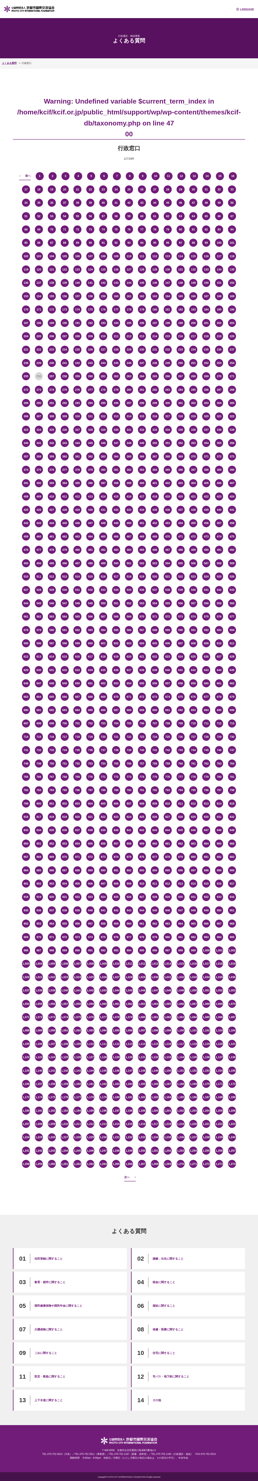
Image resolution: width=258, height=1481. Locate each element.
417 (141, 496)
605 (154, 643)
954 (51, 923)
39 (90, 202)
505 (180, 563)
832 (232, 816)
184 (206, 309)
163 (154, 296)
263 (129, 376)
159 (103, 296)
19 (51, 189)
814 (219, 803)
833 (26, 830)
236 (219, 349)
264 (141, 376)
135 (232, 269)
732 (38, 750)
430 (90, 509)
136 (26, 282)
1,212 (90, 1123)
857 (116, 843)
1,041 (77, 990)
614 (51, 656)
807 (129, 803)
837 (77, 830)
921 (64, 896)
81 (193, 229)
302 (193, 403)
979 (154, 937)
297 (129, 403)
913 (180, 883)
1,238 (206, 1137)
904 (64, 883)
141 (90, 282)
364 (116, 456)
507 (206, 563)
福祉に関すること (164, 1305)
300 (167, 403)
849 (232, 830)
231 (154, 349)
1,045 (128, 990)
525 (219, 576)
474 (219, 536)
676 (193, 696)
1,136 (206, 1057)
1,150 (167, 1070)
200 (193, 323)
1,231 (116, 1137)
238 (26, 363)
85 (26, 242)
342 (51, 443)
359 (51, 456)
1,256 (219, 1150)
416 (129, 496)
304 (219, 403)
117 (219, 256)
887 (64, 870)
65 (206, 216)
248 (154, 363)
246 (129, 363)
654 (129, 683)
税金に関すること (164, 1282)
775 (154, 776)
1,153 (206, 1070)
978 (141, 937)
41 (116, 202)
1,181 (128, 1097)
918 (26, 896)
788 (103, 790)
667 (77, 696)
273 (38, 389)
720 (103, 736)
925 (116, 896)
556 (180, 603)
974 (90, 937)
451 (141, 523)
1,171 (219, 1083)
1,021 (38, 977)
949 (206, 910)
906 (90, 883)
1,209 (51, 1123)
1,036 (232, 977)
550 (103, 603)
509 (232, 563)
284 (180, 389)
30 (193, 189)
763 (219, 763)
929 (167, 896)
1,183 (154, 1097)
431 (103, 509)
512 (51, 576)
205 (38, 336)
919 (38, 896)
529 (51, 589)
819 (64, 816)
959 (116, 923)
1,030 (154, 977)
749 (38, 763)
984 (219, 937)
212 (129, 336)
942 (116, 910)
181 (167, 309)
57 (103, 216)
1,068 (206, 1003)
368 (167, 456)
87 (51, 242)
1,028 (128, 977)
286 (206, 389)
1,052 (219, 990)
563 (51, 616)
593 (219, 630)
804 (90, 803)
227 (103, 349)
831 (219, 816)
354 (206, 443)
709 (180, 723)
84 (232, 229)
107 (90, 256)
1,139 (25, 1070)
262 (116, 376)
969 (26, 937)
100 (219, 242)
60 (142, 216)
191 (77, 323)
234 (193, 349)
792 (154, 790)
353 (193, 443)
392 (38, 483)
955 (64, 923)
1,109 (77, 1043)
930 (180, 896)
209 (90, 336)
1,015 (180, 963)
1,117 (180, 1043)
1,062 (128, 1003)
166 (193, 296)
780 (219, 776)
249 (167, 363)
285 (193, 389)
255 (26, 376)
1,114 (141, 1043)
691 (167, 710)
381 (116, 469)
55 (77, 216)
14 (207, 176)
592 (206, 630)
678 (219, 696)
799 (26, 803)
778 (193, 776)
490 (206, 549)
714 (26, 736)
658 (180, 683)
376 (51, 469)
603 (129, 643)
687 (116, 710)
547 (64, 603)
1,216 (141, 1123)
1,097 (141, 1030)
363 (103, 456)
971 (51, 937)
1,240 (232, 1137)
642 (193, 670)
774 (141, 776)
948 (193, 910)
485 (141, 549)
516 (103, 576)
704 (116, 723)
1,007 (77, 963)
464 (90, 536)
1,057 (64, 1003)
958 (103, 923)
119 (26, 269)
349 (141, 443)
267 (180, 376)
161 (129, 296)
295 (103, 403)
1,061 (116, 1003)
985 (232, 937)
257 (51, 376)
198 (167, 323)
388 (206, 469)
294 (90, 403)
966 (206, 923)
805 (103, 803)
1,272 (206, 1163)
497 (77, 563)
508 (219, 563)
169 (232, 296)
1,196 (103, 1110)
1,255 (206, 1150)
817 (38, 816)
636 (116, 670)
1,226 (51, 1137)
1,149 (154, 1070)
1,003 (25, 963)
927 (141, 896)
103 (38, 256)
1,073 (51, 1017)
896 (180, 870)
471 (180, 536)
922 (77, 896)
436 (167, 509)
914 (193, 883)
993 (116, 950)
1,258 (25, 1163)
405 (206, 483)
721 (116, 736)
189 (51, 323)
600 (90, 643)
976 (116, 937)
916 (219, 883)
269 (206, 376)
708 (167, 723)
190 (64, 323)
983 (206, 937)
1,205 (219, 1110)
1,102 (206, 1030)
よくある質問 (9, 63)
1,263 (90, 1163)
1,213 (103, 1123)
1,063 (141, 1003)
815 (232, 803)
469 (154, 536)
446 (77, 523)
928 (154, 896)
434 (141, 509)
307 (38, 416)
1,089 (38, 1030)
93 (129, 242)
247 (141, 363)
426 (38, 509)
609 (206, 643)
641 (180, 670)
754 (103, 763)
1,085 (206, 1017)
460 (38, 536)
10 (155, 176)
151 (219, 282)
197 (154, 323)
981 (180, 937)
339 (232, 429)
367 (154, 456)
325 (51, 429)
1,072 (38, 1017)
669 (103, 696)
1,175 (51, 1097)
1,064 (154, 1003)
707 (154, 723)
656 (154, 683)
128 (141, 269)
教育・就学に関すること (50, 1282)
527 (26, 589)
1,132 (154, 1057)
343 (64, 443)
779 (206, 776)
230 (141, 349)
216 (180, 336)
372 (219, 456)
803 (77, 803)
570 (141, 616)
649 (64, 683)
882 (219, 856)
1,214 (116, 1123)
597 (51, 643)
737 (103, 750)
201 (206, 323)
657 (167, 683)
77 (142, 229)
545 (38, 603)
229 (129, 349)
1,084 (193, 1017)
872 (90, 856)
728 (206, 736)
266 (167, 376)
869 (51, 856)
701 (77, 723)
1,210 (64, 1123)
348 (129, 443)
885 (38, 870)
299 (154, 403)
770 (90, 776)
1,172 (232, 1083)
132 (193, 269)
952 (26, 923)
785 (64, 790)
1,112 (116, 1043)
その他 (157, 1400)
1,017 (206, 963)
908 (116, 883)
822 (103, 816)
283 (167, 389)
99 (206, 242)
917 (232, 883)
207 (64, 336)
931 (193, 896)
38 (77, 202)
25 (129, 189)
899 (219, 870)
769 (77, 776)
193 (103, 323)
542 (219, 589)
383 (141, 469)
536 (141, 589)
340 (26, 443)
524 (206, 576)
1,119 (206, 1043)
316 (154, 416)
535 (129, 589)
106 (77, 256)
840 (116, 830)
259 (77, 376)
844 (167, 830)
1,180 (116, 1097)
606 (167, 643)
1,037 (25, 990)
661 (219, 683)
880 (193, 856)
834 (38, 830)
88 (64, 242)
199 (180, 323)
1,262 (77, 1163)
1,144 (90, 1070)
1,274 (232, 1163)
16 (232, 176)
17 (26, 189)
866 (232, 843)
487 (167, 549)
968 (232, 923)
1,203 (193, 1110)
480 (77, 549)
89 (77, 242)
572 (167, 616)
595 (26, 643)
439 (206, 509)
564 (64, 616)
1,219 (180, 1123)
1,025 (90, 977)
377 (64, 469)
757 (141, 763)
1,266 (128, 1163)
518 (129, 576)
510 (26, 576)
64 (193, 216)
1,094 (103, 1030)
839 (103, 830)
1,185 (180, 1097)
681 (38, 710)
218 (206, 336)
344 (77, 443)
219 (219, 336)
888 (77, 870)
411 (64, 496)
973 (77, 937)
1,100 (180, 1030)
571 (154, 616)
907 (103, 883)
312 (103, 416)
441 (232, 509)
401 (154, 483)
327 (77, 429)
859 (141, 843)
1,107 (51, 1043)
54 (64, 216)
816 (26, 816)
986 (26, 950)
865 (219, 843)
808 (141, 803)
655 (141, 683)
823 (116, 816)
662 (232, 683)
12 (181, 176)
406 (219, 483)
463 (77, 536)
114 (180, 256)
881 (206, 856)
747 (232, 750)
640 (167, 670)
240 (51, 363)
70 (51, 229)
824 (129, 816)
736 (90, 750)
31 (206, 189)
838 (90, 830)
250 (180, 363)
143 (116, 282)
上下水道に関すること (48, 1400)
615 (64, 656)
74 (103, 229)
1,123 (38, 1057)
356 (232, 443)
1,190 (25, 1110)
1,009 (103, 963)
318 (180, 416)
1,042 (90, 990)
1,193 (64, 1110)
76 (129, 229)
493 (26, 563)
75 (116, 229)
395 (77, 483)
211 (116, 336)
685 (90, 710)
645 (232, 670)
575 (206, 616)
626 (206, 656)
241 (64, 363)
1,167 (167, 1083)
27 (154, 189)
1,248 (116, 1150)
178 (129, 309)
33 (232, 189)
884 (26, 870)
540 (193, 589)
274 (51, 389)
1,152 (193, 1070)
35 (39, 202)
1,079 (128, 1017)
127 (129, 269)
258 (64, 376)
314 (129, 416)
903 (51, 883)
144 (129, 282)
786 (77, 790)
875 (129, 856)
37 (64, 202)
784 (51, 790)
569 (129, 616)
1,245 (77, 1150)
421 (193, 496)
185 (219, 309)
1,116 (167, 1043)
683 (64, 710)
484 (129, 549)
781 (232, 776)
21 (77, 189)
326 (64, 429)
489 (193, 549)
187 (26, 323)
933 (219, 896)
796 (206, 790)
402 (167, 483)
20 (64, 189)
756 (129, 763)
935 (26, 910)
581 (64, 630)
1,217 (154, 1123)
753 (90, 763)
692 (180, 710)
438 (193, 509)
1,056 (51, 1003)
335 (180, 429)
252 (206, 363)
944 (141, 910)
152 (232, 282)
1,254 (193, 1150)
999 (193, 950)
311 (90, 416)
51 (26, 216)
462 (64, 536)
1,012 (141, 963)
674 (167, 696)
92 (116, 242)
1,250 (141, 1150)
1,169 (193, 1083)
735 (77, 750)
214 (154, 336)
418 (154, 496)
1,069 (219, 1003)
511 (38, 576)
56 (90, 216)
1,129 (116, 1057)
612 (26, 656)
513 (64, 576)
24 (116, 189)
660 (206, 683)
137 (38, 282)
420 (180, 496)
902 (38, 883)
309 (64, 416)
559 (219, 603)
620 (129, 656)
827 (167, 816)
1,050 (193, 990)
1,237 (193, 1137)
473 (206, 536)
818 (51, 816)
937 (51, 910)
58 (116, 216)
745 (206, 750)
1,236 (180, 1137)
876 (141, 856)
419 (167, 496)
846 (193, 830)
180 (154, 309)
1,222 (219, 1123)
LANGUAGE (247, 9)
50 (232, 202)
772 (116, 776)
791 (141, 790)
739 (129, 750)
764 (232, 763)
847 (206, 830)
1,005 (51, 963)
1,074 (64, 1017)
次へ (127, 1177)
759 (167, 763)
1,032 (180, 977)
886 (51, 870)
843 (154, 830)
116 (206, 256)
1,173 (25, 1097)
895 (167, 870)
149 (193, 282)
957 (90, 923)
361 (77, 456)
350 (154, 443)
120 (38, 269)
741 (154, 750)
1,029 (141, 977)
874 (116, 856)
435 (154, 509)
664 (38, 696)
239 (38, 363)
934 (232, 896)
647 (38, 683)
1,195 (90, 1110)
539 (180, 589)
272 (26, 389)
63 (180, 216)
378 (77, 469)
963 (167, 923)
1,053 (232, 990)
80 (180, 229)
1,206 (232, 1110)
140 (77, 282)
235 (206, 349)
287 (219, 389)
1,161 (90, 1083)
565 (77, 616)
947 (180, 910)
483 (116, 549)
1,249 (128, 1150)
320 (206, 416)
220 (232, 336)
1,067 (193, 1003)
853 (64, 843)
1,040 (64, 990)
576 (219, 616)
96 (167, 242)
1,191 (38, 1110)
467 (129, 536)
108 (103, 256)
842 (141, 830)
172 (51, 309)
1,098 (154, 1030)
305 (232, 403)
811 (180, 803)
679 (232, 696)
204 (26, 336)
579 (38, 630)
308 (51, 416)
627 (219, 656)
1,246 (90, 1150)
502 (141, 563)
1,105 (25, 1043)
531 (77, 589)
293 (77, 403)
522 (180, 576)
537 (154, 589)
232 (167, 349)
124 (90, 269)
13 (194, 176)
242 (77, 363)
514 (77, 576)
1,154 (219, 1070)
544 (26, 603)
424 (232, 496)
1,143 (77, 1070)
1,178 (90, 1097)
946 (167, 910)
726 (180, 736)
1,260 (51, 1163)
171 (38, 309)
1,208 (38, 1123)
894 (154, 870)
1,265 (116, 1163)
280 (129, 389)
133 (206, 269)
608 (193, 643)
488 (180, 549)
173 (64, 309)
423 (219, 496)
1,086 (219, 1017)
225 (77, 349)
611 (232, 643)
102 (26, 256)
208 (77, 336)
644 (219, 670)
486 (154, 549)
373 (232, 456)
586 (129, 630)
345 (90, 443)
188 (38, 323)
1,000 (206, 950)
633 (77, 670)
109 (116, 256)
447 (90, 523)
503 (154, 563)
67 (232, 216)
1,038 (38, 990)
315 (141, 416)
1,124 (51, 1057)
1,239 (219, 1137)
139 (64, 282)
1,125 (64, 1057)
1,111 (103, 1043)
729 (219, 736)
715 (38, 736)
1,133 (167, 1057)
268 (193, 376)
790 (129, 790)
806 (116, 803)
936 (38, 910)
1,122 (25, 1057)
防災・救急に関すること (50, 1376)
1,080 (141, 1017)
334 (167, 429)
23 (103, 189)
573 (180, 616)
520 (154, 576)
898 (206, 870)
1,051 (206, 990)
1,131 (141, 1057)
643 (206, 670)
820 (77, 816)
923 (90, 896)
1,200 (154, 1110)
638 (141, 670)
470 (167, 536)
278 (103, 389)
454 (180, 523)
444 (51, 523)
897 (193, 870)
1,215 (128, 1123)
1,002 (232, 950)
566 (90, 616)
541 (206, 589)
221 (26, 349)
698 (38, 723)
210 (103, 336)
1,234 (154, 1137)
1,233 (141, 1137)
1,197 (116, 1110)
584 (103, 630)
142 (103, 282)
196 (141, 323)
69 (39, 229)
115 (193, 256)
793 (167, 790)
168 (219, 296)
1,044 (116, 990)
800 (38, 803)
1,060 (103, 1003)
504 (167, 563)
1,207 (25, 1123)
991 (90, 950)
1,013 (154, 963)
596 (38, 643)
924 (103, 896)
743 (180, 750)
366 (141, 456)
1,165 (141, 1083)
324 (38, 429)
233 (180, 349)
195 (129, 323)
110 (129, 256)
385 (167, 469)
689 (141, 710)
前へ (28, 175)
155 (51, 296)
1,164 (128, 1083)
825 (141, 816)
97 (180, 242)
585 (116, 630)
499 (103, 563)
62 (167, 216)
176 (103, 309)
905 (77, 883)
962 (154, 923)
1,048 (167, 990)
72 (77, 229)
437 (180, 509)
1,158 (51, 1083)
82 (206, 229)
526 (232, 576)
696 (232, 710)
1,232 (128, 1137)
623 (167, 656)
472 (193, 536)
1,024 (77, 977)
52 (39, 216)
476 (26, 549)
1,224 (25, 1137)
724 (154, 736)
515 (90, 576)
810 (167, 803)
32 (219, 189)
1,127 (90, 1057)
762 (206, 763)
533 (103, 589)
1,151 (180, 1070)
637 (129, 670)
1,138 (232, 1057)
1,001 (219, 950)
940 (90, 910)
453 (167, 523)
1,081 (154, 1017)
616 (77, 656)
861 (167, 843)
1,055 (38, 1003)
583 (90, 630)
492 (232, 549)
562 (38, 616)
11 (168, 176)
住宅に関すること (164, 1353)
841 (129, 830)
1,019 (232, 963)
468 (141, 536)
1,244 (64, 1150)
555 (167, 603)
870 (64, 856)
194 (116, 323)
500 (116, 563)
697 (26, 723)
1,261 (64, 1163)
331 (129, 429)
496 (64, 563)
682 (51, 710)
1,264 (103, 1163)
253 (219, 363)
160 (116, 296)
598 (64, 643)
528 (38, 589)
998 (180, 950)
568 (116, 616)
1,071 (25, 1017)
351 (167, 443)
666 (64, 696)
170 (26, 309)
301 (180, 403)
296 (116, 403)
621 (141, 656)
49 (219, 202)
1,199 (141, 1110)
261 (103, 376)
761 (193, 763)
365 (129, 456)
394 (64, 483)
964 (180, 923)
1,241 (25, 1150)
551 (116, 603)
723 (141, 736)
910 (141, 883)
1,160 (77, 1083)
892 (129, 870)
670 (116, 696)
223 (51, 349)
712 (219, 723)
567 (103, 616)
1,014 (167, 963)
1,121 (232, 1043)
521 (167, 576)
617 (90, 656)
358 (38, 456)
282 (154, 389)
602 (116, 643)
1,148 (141, 1070)
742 (167, 750)
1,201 (167, 1110)
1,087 (232, 1017)
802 (64, 803)
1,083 (180, 1017)
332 (141, 429)
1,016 (193, 963)
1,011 (128, 963)
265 (154, 376)
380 (103, 469)
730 (232, 736)
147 (167, 282)
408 (26, 496)
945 (154, 910)
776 (167, 776)
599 (77, 643)
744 (193, 750)
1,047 (154, 990)
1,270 (180, 1163)
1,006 (64, 963)
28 (167, 189)
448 (103, 523)
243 (90, 363)
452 (154, 523)
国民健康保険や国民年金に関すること (58, 1305)
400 (141, 483)
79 (167, 229)
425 (26, 509)
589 (167, 630)
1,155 (232, 1070)
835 (51, 830)
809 (154, 803)
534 (116, 589)
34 (26, 202)
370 (193, 456)
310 (77, 416)
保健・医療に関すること (168, 1329)
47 (193, 202)
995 (141, 950)
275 (64, 389)
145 (141, 282)
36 (51, 202)
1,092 (77, 1030)
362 (90, 456)
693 (193, 710)
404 (193, 483)
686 (103, 710)
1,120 (219, 1043)
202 (219, 323)
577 (232, 616)
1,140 (38, 1070)
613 (38, 656)
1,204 (206, 1110)
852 (51, 843)
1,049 (180, 990)
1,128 (103, 1057)
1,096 (128, 1030)
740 (141, 750)
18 (39, 189)
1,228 (77, 1137)
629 (26, 670)
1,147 (128, 1070)
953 (38, 923)
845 (180, 830)
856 (103, 843)
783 (38, 790)
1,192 (51, 1110)
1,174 (38, 1097)
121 (51, 269)
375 (38, 469)
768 (64, 776)
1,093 (90, 1030)
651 (90, 683)
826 (154, 816)
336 (193, 429)
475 (232, 536)
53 (51, 216)
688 (129, 710)
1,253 (180, 1150)
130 (167, 269)
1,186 (193, 1097)
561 (26, 616)
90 (90, 242)
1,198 (128, 1110)
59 (129, 216)
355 (219, 443)
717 (64, 736)
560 (232, 603)
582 (77, 630)
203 (232, 323)
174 (77, 309)
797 (219, 790)
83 (219, 229)
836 (64, 830)
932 (206, 896)
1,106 (38, 1043)
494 (38, 563)
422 (206, 496)
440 (219, 509)
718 (77, 736)
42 (129, 202)
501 (129, 563)
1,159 (64, 1083)
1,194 (77, 1110)
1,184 (167, 1097)
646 (26, 683)
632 (64, 670)
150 (206, 282)
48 (206, 202)
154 (38, 296)
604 (141, 643)
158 (90, 296)
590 (180, 630)
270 (219, 376)
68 (26, 229)
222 (38, 349)
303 (206, 403)
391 (26, 483)
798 (232, 790)
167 (206, 296)
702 (90, 723)
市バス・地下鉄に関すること (171, 1376)
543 (232, 589)
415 (116, 496)
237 (232, 349)
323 (26, 429)
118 (232, 256)
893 (141, 870)
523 (193, 576)
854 (77, 843)
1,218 (167, 1123)
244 (103, 363)
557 (193, 603)
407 (232, 483)
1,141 (51, 1070)
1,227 (64, 1137)
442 (26, 523)
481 (90, 549)
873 (103, 856)
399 (129, 483)
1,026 (103, 977)
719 (90, 736)
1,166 (154, 1083)
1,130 (128, 1057)
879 (180, 856)
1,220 (193, 1123)
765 (26, 776)
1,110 (90, 1043)
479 (64, 549)
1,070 (232, 1003)
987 (38, 950)
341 (38, 443)
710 (193, 723)
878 (167, 856)
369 (180, 456)
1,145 (103, 1070)
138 (51, 282)
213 (141, 336)
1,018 (219, 963)
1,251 (154, 1150)
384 (154, 469)
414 (103, 496)
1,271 (193, 1163)
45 (167, 202)
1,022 (51, 977)
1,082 (167, 1017)
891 (116, 870)
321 (219, 416)
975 (103, 937)
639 (154, 670)
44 (154, 202)
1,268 (154, 1163)
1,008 (90, 963)
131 (180, 269)
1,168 (180, 1083)
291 (51, 403)
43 (142, 202)
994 (129, 950)
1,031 (167, 977)
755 (116, 763)
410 (51, 496)
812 (193, 803)
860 (154, 843)
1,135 (193, 1057)
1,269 (167, 1163)
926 (129, 896)
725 (167, 736)
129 (154, 269)
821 (90, 816)
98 (193, 242)
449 (116, 523)
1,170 (206, 1083)
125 (103, 269)
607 (180, 643)
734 (64, 750)
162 (141, 296)
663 (26, 696)
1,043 (103, 990)
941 (103, 910)
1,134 (180, 1057)
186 (232, 309)
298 (141, 403)
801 (51, 803)
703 (103, 723)
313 (116, 416)
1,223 (232, 1123)
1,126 (77, 1057)
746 (219, 750)
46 (180, 202)
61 (154, 216)
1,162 (103, 1083)
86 (39, 242)
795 (193, 790)
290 (38, 403)
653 (116, 683)
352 (180, 443)
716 (51, 736)
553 (141, 603)
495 (51, 563)
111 (141, 256)
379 (90, 469)
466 (116, 536)
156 (64, 296)
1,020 (25, 977)
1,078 (116, 1017)
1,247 (103, 1150)
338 (219, 429)
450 (129, 523)
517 (116, 576)
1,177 (77, 1097)
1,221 (206, 1123)
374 (26, 469)
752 (77, 763)
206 (51, 336)
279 (116, 389)
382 (129, 469)
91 (103, 242)
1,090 (51, 1030)
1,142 (64, 1070)
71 (64, 229)
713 (232, 723)
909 (129, 883)
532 (90, 589)
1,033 (193, 977)
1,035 (219, 977)
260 (90, 376)
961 (141, 923)
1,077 (103, 1017)
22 (90, 189)
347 (116, 443)
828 (180, 816)
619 (116, 656)
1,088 (25, 1030)
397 (103, 483)
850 (26, 843)
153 (26, 296)
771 (103, 776)
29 (180, 189)
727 (193, 736)
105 (64, 256)
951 (232, 910)
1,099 (167, 1030)
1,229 (90, 1137)
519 (141, 576)
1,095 (116, 1030)
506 (193, 563)
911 (154, 883)
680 (26, 710)
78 (154, 229)
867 (26, 856)
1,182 (141, 1097)
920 (51, 896)
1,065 (167, 1003)
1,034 (206, 977)
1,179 (103, 1097)
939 (77, 910)
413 (90, 496)
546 (51, 603)
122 (64, 269)
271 (232, 376)
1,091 (64, 1030)
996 (154, 950)
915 (206, 883)
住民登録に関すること (48, 1258)
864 (206, 843)
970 (38, 937)
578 (26, 630)
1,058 (77, 1003)
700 (64, 723)
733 (51, 750)
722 (129, 736)
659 (193, 683)
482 (103, 549)
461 (51, 536)
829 (193, 816)
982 (193, 937)
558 (206, 603)
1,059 (90, 1003)
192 (90, 323)
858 (129, 843)
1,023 (64, 977)
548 (77, 603)
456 (206, 523)
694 (206, 710)
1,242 (38, 1150)
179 (141, 309)
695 (219, 710)
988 (51, 950)
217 (193, 336)
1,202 (180, 1110)
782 (26, 790)
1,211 (77, 1123)
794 (180, 790)
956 (77, 923)
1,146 (116, 1070)
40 (103, 202)
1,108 (64, 1043)
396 (90, 483)
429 (77, 509)
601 (103, 643)
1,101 (193, 1030)
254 (232, 363)
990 (77, 950)
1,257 (232, 1150)
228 (116, 349)
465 (103, 536)
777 (180, 776)
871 (77, 856)
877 (154, 856)
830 (206, 816)
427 (51, 509)
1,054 (25, 1003)
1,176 (64, 1097)
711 (206, 723)
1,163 (116, 1083)
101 (232, 242)
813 (206, 803)
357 (26, 456)
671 (129, 696)
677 (206, 696)
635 (103, 670)
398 (116, 483)
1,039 (51, 990)
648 (51, 683)
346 (103, 443)
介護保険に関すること (48, 1329)
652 (103, 683)
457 (219, 523)
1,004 (38, 963)
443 (38, 523)
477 (38, 549)
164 (167, 296)
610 (219, 643)
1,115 (154, 1043)
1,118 (193, 1043)
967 (219, 923)
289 (26, 403)
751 (64, 763)
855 (90, 843)
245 (116, 363)
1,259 (38, 1163)
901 (26, 883)
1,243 (51, 1150)
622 (154, 656)
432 (116, 509)
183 (193, 309)
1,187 (206, 1097)
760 (180, 763)
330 (116, 429)
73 (90, 229)
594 (232, 630)
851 (38, 843)
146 (154, 282)
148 (180, 282)
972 (64, 937)
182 (180, 309)
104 (51, 256)
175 (90, 309)
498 (90, 563)
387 (193, 469)
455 (193, 523)
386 (180, 469)
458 (232, 523)
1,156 (25, 1083)
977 (129, 937)
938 (64, 910)
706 (141, 723)
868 (38, 856)
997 (167, 950)
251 (193, 363)
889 (90, 870)
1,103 (219, 1030)
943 (129, 910)
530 (64, 589)
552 (129, 603)
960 (129, 923)
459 (26, 536)
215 (167, 336)
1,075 (77, 1017)
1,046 (141, 990)
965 (193, 923)
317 (167, 416)
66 (219, 216)
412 (77, 496)
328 (90, 429)
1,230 (103, 1137)
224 (64, 349)
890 (103, 870)
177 (116, 309)
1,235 (167, 1137)
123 (77, 269)
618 (103, 656)
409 (38, 496)
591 (193, 630)
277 (90, 389)
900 (232, 870)
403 (180, 483)
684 (77, 710)
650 (77, 683)
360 (64, 456)
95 (154, 242)
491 (219, 549)
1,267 (141, 1163)
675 (180, 696)
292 (64, 403)
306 (26, 416)
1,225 (38, 1137)
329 (103, 429)
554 (154, 603)
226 (90, 349)
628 (232, 656)
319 (193, 416)
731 (26, 750)
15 (220, 176)
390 (232, 469)
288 (232, 389)
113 (167, 256)
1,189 (232, 1097)
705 (129, 723)
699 (51, 723)
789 (116, 790)
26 (142, 189)
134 (219, 269)
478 (51, 549)
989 (64, 950)
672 (141, 696)
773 (129, 776)
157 (77, 296)
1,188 (219, 1097)
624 (180, 656)
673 (154, 696)
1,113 (128, 1043)
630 (38, 670)
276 (77, 389)
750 (51, 763)
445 (64, 523)
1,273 (219, 1163)
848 (219, 830)
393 (51, 483)
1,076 (90, 1017)
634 (90, 670)
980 (167, 937)
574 (193, 616)
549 (90, 603)
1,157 (38, 1083)
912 (167, 883)
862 (180, 843)
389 (219, 469)
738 (116, 750)
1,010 (116, 963)
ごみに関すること (45, 1353)
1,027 (116, 977)
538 (167, 589)
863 (193, 843)
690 (154, 710)
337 (206, 429)
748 (26, 763)
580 (51, 630)
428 (64, 509)
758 (154, 763)
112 (154, 256)
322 (232, 416)
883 (232, 856)
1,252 (167, 1150)
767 (51, 776)
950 (219, 910)
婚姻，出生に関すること (168, 1258)
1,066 (180, 1003)
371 (206, 456)
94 (142, 242)
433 (129, 509)
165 (180, 296)
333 (154, 429)
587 (141, 630)
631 (51, 670)
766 (38, 776)
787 (90, 790)
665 (51, 696)
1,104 (232, 1030)
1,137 (219, 1057)
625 (193, 656)
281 (141, 389)
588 (154, 630)
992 (103, 950)
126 (116, 269)
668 (90, 696)
